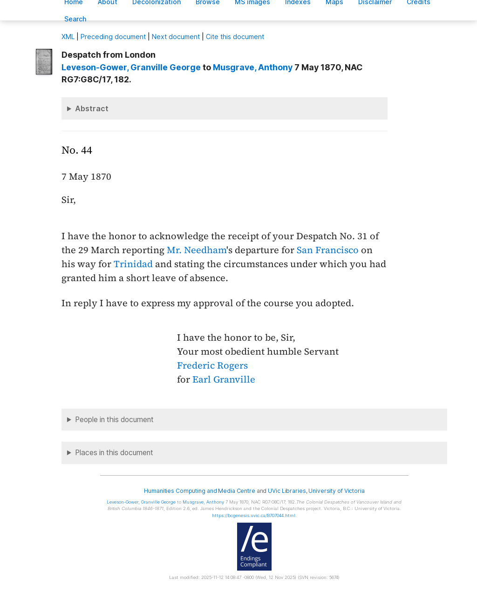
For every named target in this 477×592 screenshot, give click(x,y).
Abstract (92, 108)
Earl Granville (223, 379)
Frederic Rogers (212, 365)
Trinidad (133, 263)
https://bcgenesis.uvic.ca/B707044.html (253, 515)
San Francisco (328, 249)
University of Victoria (336, 490)
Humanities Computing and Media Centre (199, 490)
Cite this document (235, 36)
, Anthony (253, 67)
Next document (176, 36)
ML (68, 36)
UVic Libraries (287, 490)
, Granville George (131, 67)
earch (75, 19)
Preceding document (113, 36)
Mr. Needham (196, 249)
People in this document (114, 419)
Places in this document (114, 452)
